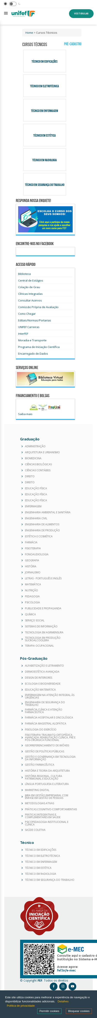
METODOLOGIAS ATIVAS (39, 803)
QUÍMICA (30, 614)
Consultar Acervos (30, 300)
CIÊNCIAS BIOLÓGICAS (38, 464)
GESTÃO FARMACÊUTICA (39, 765)
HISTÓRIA (30, 566)
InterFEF (23, 334)
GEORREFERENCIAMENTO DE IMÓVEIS (47, 745)
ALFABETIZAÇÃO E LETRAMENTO (44, 665)
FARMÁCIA (31, 542)
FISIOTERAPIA (33, 548)
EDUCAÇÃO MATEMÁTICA (40, 689)
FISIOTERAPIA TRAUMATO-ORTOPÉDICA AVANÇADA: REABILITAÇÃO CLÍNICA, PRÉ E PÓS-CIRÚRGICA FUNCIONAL (50, 737)
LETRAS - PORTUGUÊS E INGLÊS (43, 578)
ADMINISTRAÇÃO (35, 446)
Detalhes (63, 1001)
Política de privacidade (21, 1005)
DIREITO (30, 476)
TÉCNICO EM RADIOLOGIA (40, 874)
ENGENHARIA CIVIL (36, 518)
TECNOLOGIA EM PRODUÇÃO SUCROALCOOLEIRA (42, 639)
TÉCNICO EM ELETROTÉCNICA (42, 856)
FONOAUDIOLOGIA (36, 554)
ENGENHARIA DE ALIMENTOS (42, 524)
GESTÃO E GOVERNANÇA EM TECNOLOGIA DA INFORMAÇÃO (50, 758)
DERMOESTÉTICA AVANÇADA (42, 671)
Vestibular (81, 13)
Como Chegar (27, 314)
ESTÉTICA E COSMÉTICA (39, 536)
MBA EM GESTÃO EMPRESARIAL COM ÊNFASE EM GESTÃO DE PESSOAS (46, 796)
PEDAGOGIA (32, 596)
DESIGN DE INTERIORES (38, 677)
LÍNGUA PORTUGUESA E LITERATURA (47, 784)
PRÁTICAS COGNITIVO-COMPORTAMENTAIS (51, 809)
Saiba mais (25, 414)
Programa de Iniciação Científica (39, 347)
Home (29, 33)
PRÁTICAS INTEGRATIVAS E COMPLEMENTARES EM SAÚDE (42, 816)
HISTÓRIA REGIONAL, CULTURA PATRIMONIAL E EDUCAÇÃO (43, 777)
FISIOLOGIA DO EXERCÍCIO (40, 729)
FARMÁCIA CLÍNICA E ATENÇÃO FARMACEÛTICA (43, 711)
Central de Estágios (30, 280)
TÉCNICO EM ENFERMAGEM (41, 862)
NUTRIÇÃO (31, 590)
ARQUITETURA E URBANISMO (42, 452)
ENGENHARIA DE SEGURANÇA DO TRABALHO (45, 703)
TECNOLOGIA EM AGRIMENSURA (44, 632)
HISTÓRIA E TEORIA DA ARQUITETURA (47, 771)
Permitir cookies (49, 1011)
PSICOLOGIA (32, 602)
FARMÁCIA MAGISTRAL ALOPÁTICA (45, 723)
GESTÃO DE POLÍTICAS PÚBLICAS (44, 751)
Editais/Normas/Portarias (34, 320)
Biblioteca (24, 274)
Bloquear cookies (79, 1011)
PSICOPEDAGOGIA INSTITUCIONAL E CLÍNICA (46, 823)
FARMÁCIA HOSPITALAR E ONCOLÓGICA (49, 717)
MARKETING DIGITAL (37, 790)
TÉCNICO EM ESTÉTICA (38, 868)
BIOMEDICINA (33, 458)
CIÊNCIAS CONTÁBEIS (37, 470)
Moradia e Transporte (32, 340)
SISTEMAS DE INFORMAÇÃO (41, 626)
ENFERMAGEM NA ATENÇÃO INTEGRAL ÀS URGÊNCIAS (49, 696)
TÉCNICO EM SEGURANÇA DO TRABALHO (49, 880)
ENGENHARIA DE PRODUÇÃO (42, 530)
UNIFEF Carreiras (29, 327)
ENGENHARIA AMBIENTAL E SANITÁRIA (48, 512)
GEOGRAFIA (32, 560)
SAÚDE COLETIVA (35, 830)
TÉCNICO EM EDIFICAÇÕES (40, 850)
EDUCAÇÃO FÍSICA (36, 488)
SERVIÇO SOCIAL (34, 620)
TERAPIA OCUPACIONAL (39, 646)
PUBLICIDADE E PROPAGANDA (43, 608)
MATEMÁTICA (33, 584)
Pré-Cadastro (72, 44)
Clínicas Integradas (30, 294)
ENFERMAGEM (33, 506)
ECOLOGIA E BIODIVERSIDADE (42, 683)
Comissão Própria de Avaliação (38, 307)
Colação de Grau (29, 287)
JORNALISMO (32, 572)
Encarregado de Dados (33, 353)
